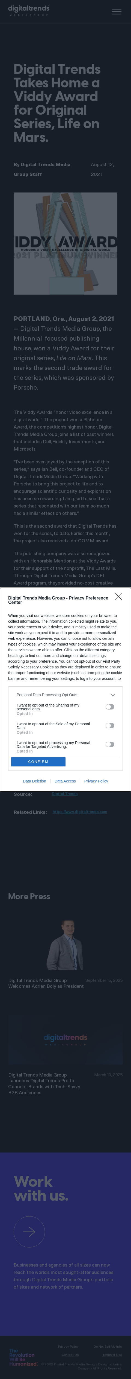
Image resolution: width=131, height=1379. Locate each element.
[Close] (120, 598)
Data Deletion (34, 781)
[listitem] (65, 695)
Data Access (65, 781)
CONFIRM (38, 762)
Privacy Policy (96, 781)
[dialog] (65, 689)
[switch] (110, 707)
